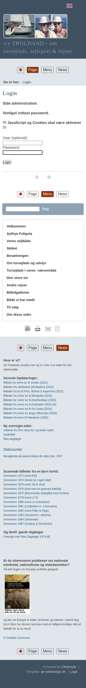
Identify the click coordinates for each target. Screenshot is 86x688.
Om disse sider (19, 314)
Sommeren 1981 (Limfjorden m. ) (30, 506)
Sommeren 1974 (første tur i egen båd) (27, 480)
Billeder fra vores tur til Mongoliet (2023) (27, 395)
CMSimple (68, 667)
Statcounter (12, 449)
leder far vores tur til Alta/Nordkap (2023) (31, 400)
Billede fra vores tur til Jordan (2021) (25, 382)
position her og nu (32, 365)
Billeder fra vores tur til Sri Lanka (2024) (27, 408)
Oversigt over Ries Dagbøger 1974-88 (26, 536)
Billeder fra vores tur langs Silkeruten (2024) (30, 413)
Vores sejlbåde (19, 241)
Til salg (12, 307)
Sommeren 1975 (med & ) (24, 484)
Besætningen (17, 256)
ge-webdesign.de (53, 672)
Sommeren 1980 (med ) (26, 502)
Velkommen (16, 226)
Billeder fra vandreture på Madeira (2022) (28, 387)
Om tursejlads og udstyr (26, 263)
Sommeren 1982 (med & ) (26, 510)
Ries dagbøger (12, 439)
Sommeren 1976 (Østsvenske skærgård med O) (36, 493)
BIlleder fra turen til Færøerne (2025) (25, 417)
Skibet (12, 248)
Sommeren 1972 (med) (20, 475)
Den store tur (17, 278)
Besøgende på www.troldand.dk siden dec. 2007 (33, 456)
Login (74, 672)
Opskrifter (9, 434)
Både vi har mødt (21, 300)
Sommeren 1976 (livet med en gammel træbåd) (32, 488)
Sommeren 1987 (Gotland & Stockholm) (27, 523)
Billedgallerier (18, 292)
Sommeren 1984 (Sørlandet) (20, 519)
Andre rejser (17, 285)
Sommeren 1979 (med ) (20, 497)
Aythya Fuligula (20, 233)
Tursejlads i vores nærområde (31, 270)
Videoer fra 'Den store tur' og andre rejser (28, 430)
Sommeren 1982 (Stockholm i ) (27, 515)
